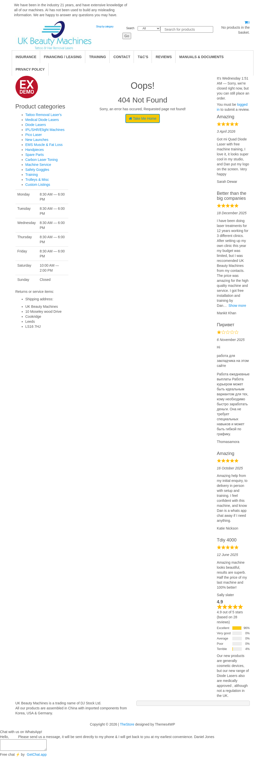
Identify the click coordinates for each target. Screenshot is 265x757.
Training (31, 175)
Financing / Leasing (63, 57)
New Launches (37, 140)
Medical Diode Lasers (42, 120)
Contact (121, 57)
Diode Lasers (35, 125)
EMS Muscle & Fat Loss (44, 145)
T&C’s (143, 57)
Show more (237, 306)
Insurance (26, 57)
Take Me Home (143, 118)
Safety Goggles (37, 170)
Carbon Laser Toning (41, 160)
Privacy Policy (30, 69)
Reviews (164, 57)
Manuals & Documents (201, 57)
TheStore (127, 724)
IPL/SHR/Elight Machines (45, 130)
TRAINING (97, 57)
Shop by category (104, 26)
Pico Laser (33, 135)
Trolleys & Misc (37, 180)
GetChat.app (37, 755)
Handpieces (34, 150)
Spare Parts (34, 155)
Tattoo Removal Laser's (43, 115)
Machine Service (38, 165)
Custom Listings (37, 185)
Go (126, 36)
